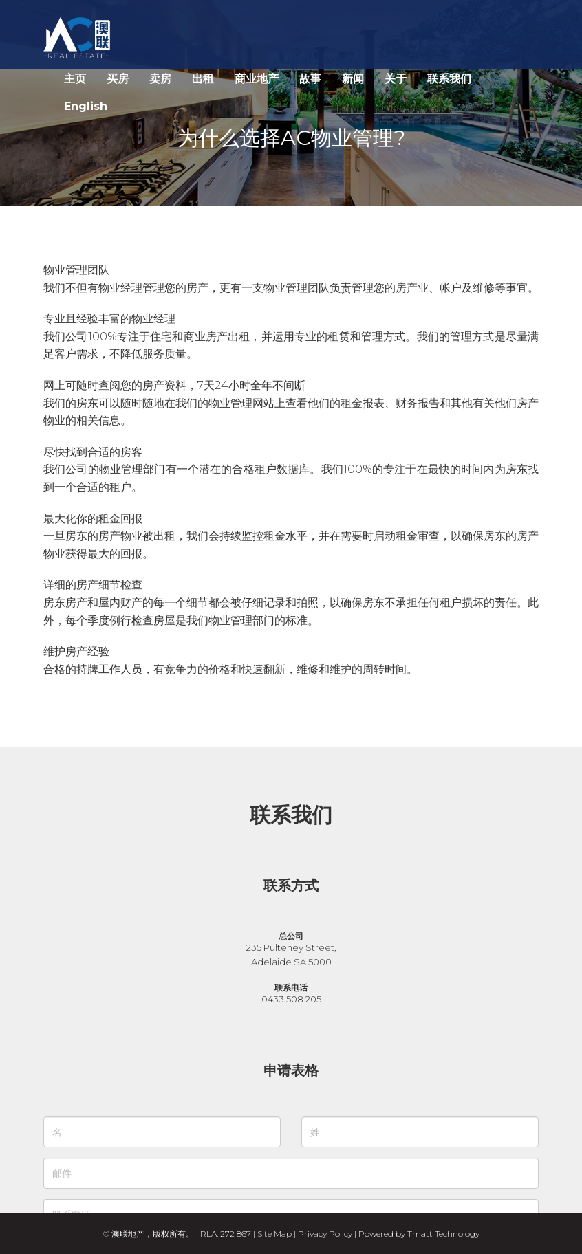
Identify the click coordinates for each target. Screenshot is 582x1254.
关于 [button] (396, 78)
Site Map (274, 1234)
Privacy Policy (325, 1234)
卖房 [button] (160, 78)
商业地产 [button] (257, 78)
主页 (75, 78)
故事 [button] (310, 78)
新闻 (353, 78)
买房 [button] (118, 78)
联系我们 (449, 78)
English (85, 106)
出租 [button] (203, 78)
